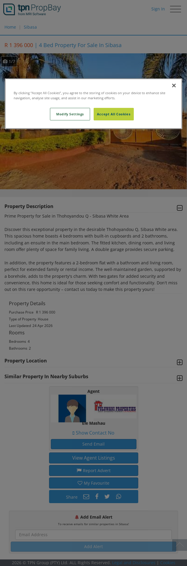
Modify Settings (70, 114)
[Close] (173, 85)
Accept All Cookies (113, 114)
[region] (94, 103)
